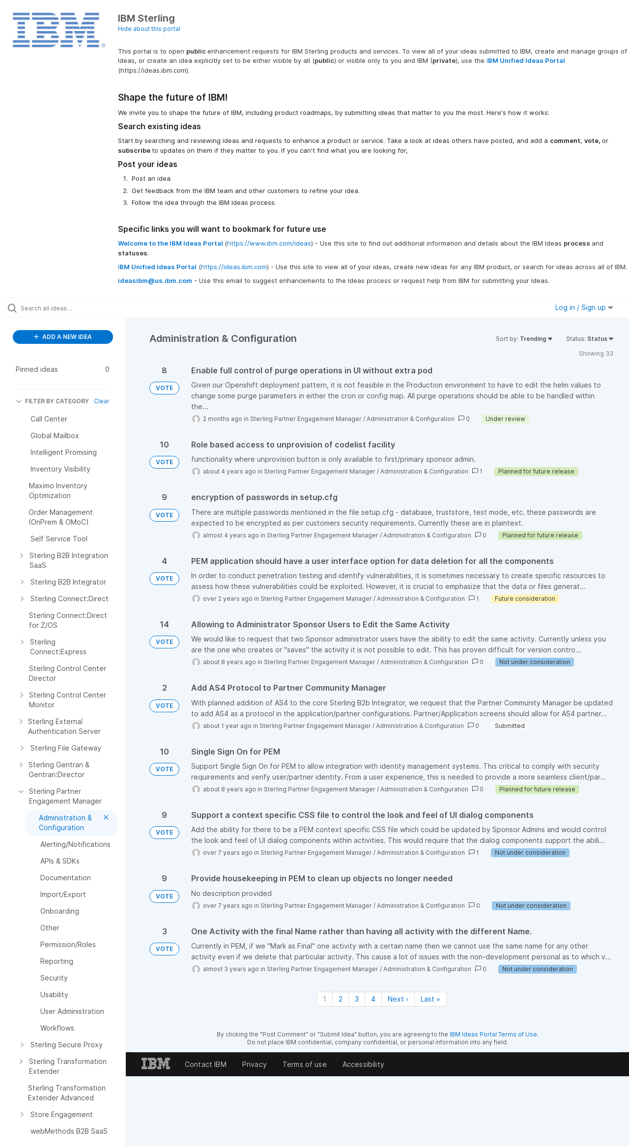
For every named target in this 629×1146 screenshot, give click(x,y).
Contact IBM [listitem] (206, 1064)
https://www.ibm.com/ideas (269, 243)
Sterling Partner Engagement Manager (306, 418)
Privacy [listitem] (254, 1064)
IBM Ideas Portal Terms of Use (493, 1034)
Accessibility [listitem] (363, 1064)
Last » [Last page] (430, 999)
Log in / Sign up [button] (584, 307)
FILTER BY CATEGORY (52, 401)
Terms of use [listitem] (305, 1064)
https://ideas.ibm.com (234, 267)
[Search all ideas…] (75, 308)
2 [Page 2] (341, 999)
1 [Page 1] (324, 999)
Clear (102, 401)
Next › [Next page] (398, 999)
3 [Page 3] (357, 999)
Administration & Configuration (411, 418)
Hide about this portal (149, 28)
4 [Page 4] (373, 999)
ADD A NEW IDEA (63, 336)
